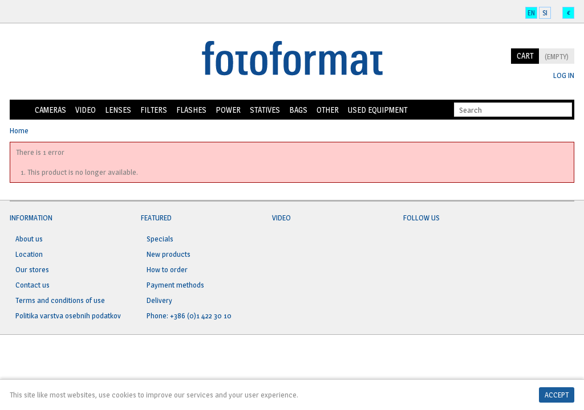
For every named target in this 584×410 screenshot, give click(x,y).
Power (228, 109)
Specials (160, 238)
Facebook (412, 245)
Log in (563, 75)
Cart (525, 55)
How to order (167, 269)
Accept (557, 394)
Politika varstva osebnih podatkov (68, 315)
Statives (265, 109)
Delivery (159, 300)
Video (85, 109)
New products (168, 254)
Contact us (32, 284)
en (531, 13)
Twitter (434, 245)
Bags (298, 109)
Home (20, 109)
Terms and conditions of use (60, 300)
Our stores (32, 269)
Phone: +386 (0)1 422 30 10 (189, 315)
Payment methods (175, 284)
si (545, 13)
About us (29, 238)
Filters (153, 109)
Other (328, 109)
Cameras (50, 109)
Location (29, 254)
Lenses (118, 109)
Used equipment (377, 109)
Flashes (191, 109)
